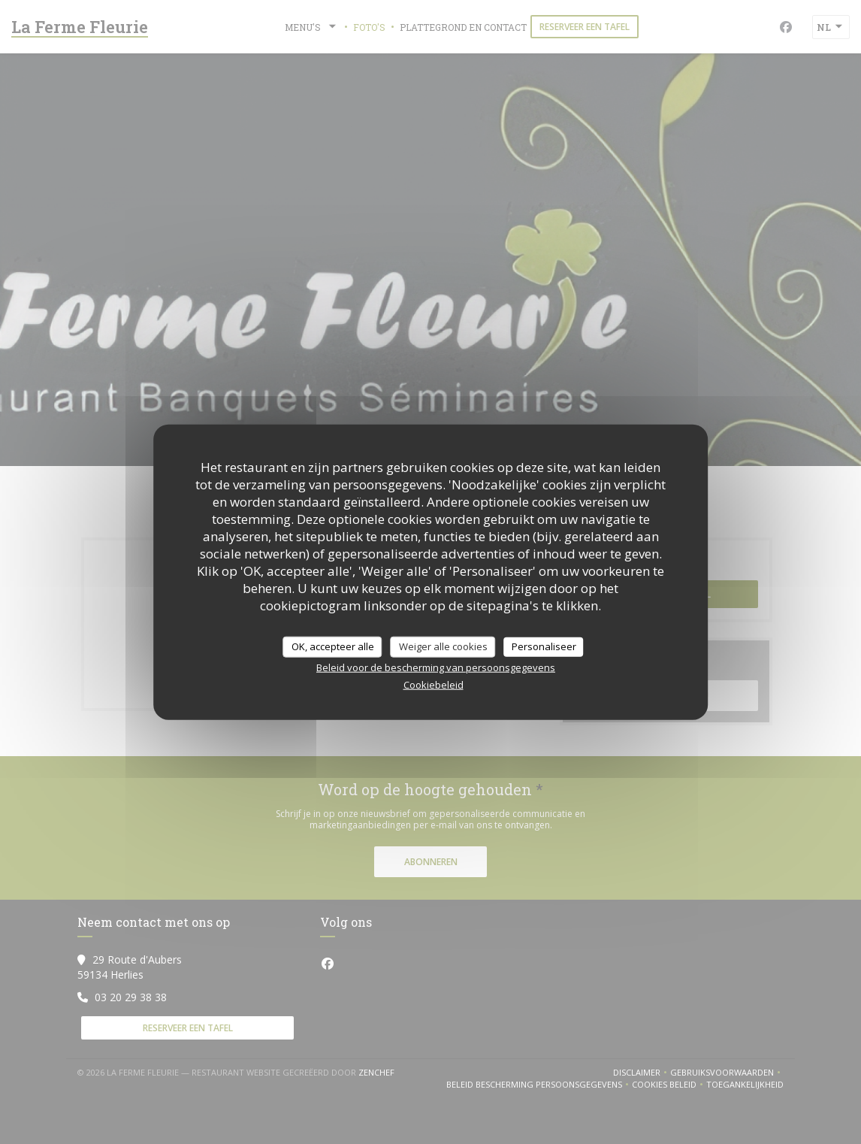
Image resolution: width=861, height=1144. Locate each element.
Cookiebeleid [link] (433, 684)
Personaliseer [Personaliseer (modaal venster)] (544, 646)
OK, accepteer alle (333, 646)
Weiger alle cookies (443, 646)
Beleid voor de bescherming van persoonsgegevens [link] (435, 666)
